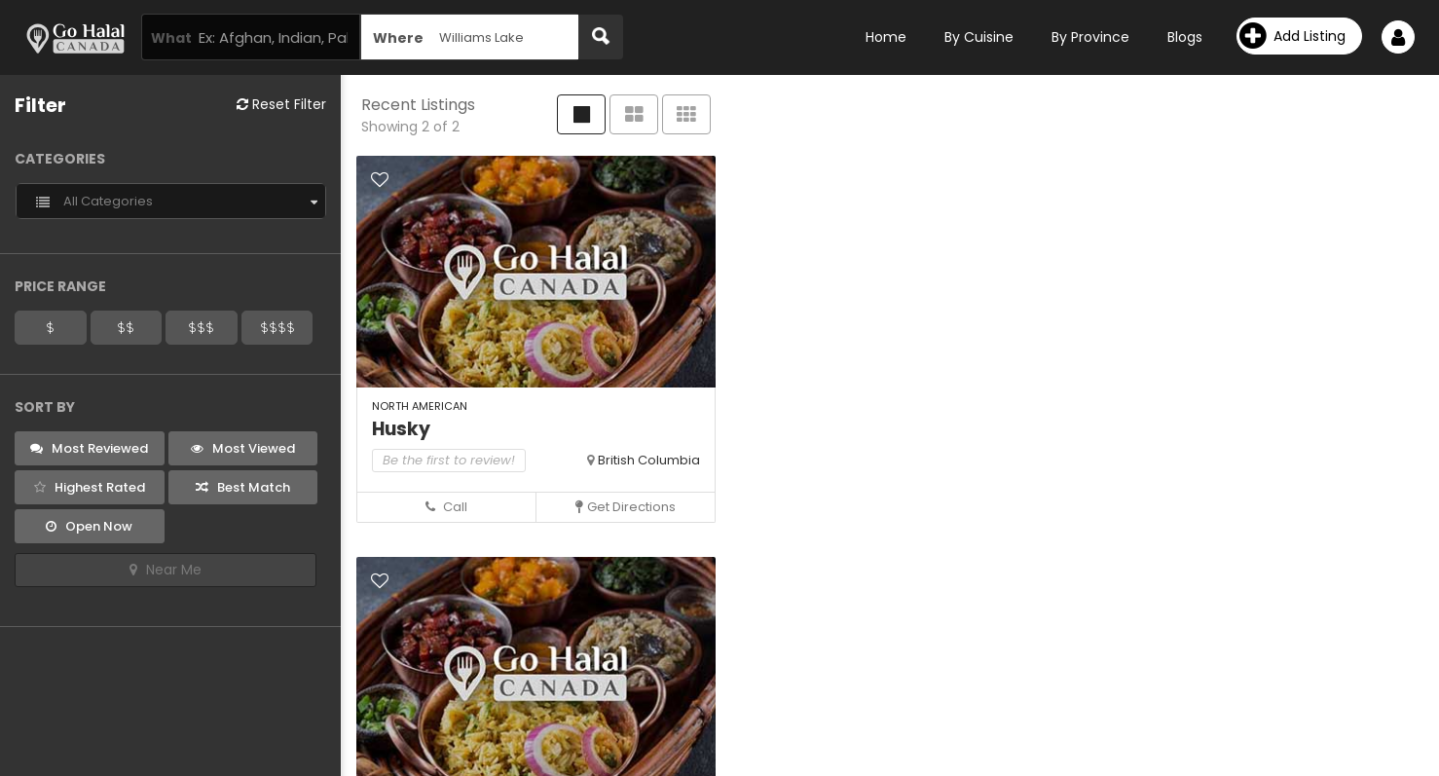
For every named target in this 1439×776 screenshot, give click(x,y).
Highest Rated (89, 487)
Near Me (165, 569)
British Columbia (649, 460)
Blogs (1184, 37)
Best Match (243, 487)
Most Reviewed (89, 448)
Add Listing (1292, 36)
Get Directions (625, 507)
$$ (125, 327)
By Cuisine (979, 37)
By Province (1090, 37)
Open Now (89, 526)
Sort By (45, 407)
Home (886, 37)
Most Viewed (243, 448)
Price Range (60, 286)
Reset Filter (281, 104)
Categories (60, 158)
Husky (401, 429)
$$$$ (277, 327)
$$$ (201, 327)
